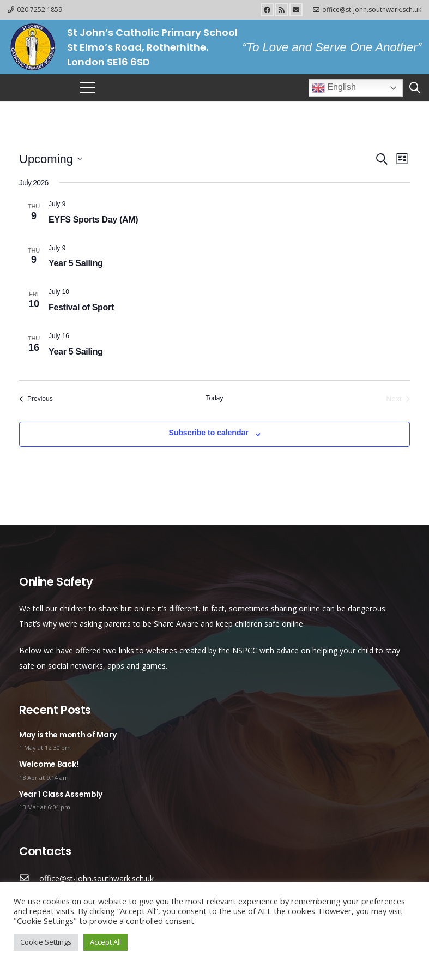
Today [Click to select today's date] (214, 398)
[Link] (32, 47)
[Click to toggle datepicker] (50, 159)
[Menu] (87, 87)
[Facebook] (267, 9)
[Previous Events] (36, 399)
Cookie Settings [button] (45, 942)
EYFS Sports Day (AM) (93, 219)
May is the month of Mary (67, 734)
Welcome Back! (48, 764)
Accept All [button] (105, 942)
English (334, 87)
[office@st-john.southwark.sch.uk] (29, 878)
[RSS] (281, 9)
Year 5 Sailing (76, 263)
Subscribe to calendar (208, 432)
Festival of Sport (81, 307)
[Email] (296, 9)
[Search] (415, 87)
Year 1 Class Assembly (60, 794)
